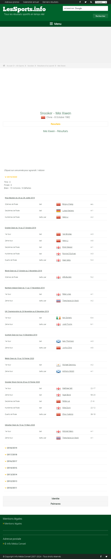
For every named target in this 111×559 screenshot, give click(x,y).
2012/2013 (12, 481)
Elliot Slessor (64, 247)
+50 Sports (19, 66)
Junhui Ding (64, 347)
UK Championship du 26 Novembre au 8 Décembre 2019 (27, 311)
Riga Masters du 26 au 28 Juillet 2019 (20, 198)
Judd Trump (64, 324)
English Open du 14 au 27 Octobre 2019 (20, 228)
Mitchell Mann (64, 431)
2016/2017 (12, 461)
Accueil (9, 66)
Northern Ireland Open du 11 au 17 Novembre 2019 (25, 288)
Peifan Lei (63, 401)
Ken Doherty (64, 317)
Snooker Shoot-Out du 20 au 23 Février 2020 (22, 382)
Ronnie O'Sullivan (66, 253)
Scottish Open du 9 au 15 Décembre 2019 (21, 335)
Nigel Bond (63, 394)
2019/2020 (12, 176)
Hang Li (62, 217)
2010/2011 (12, 487)
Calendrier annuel (31, 2)
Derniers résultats (50, 2)
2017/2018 (12, 454)
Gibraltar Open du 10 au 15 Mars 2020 (20, 425)
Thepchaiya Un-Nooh (67, 300)
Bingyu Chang (64, 204)
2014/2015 (12, 467)
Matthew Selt (64, 388)
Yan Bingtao (64, 234)
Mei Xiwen (62, 66)
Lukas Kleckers (65, 210)
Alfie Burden (63, 277)
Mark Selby (63, 260)
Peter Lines (63, 294)
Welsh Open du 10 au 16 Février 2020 (19, 358)
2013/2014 (12, 474)
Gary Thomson (65, 341)
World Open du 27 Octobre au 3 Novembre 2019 (23, 271)
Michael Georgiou (66, 364)
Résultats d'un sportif (45, 66)
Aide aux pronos (12, 2)
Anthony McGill (65, 371)
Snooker (30, 66)
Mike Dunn (63, 407)
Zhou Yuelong (64, 414)
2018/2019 (12, 447)
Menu (55, 24)
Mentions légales (13, 523)
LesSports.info (14, 9)
